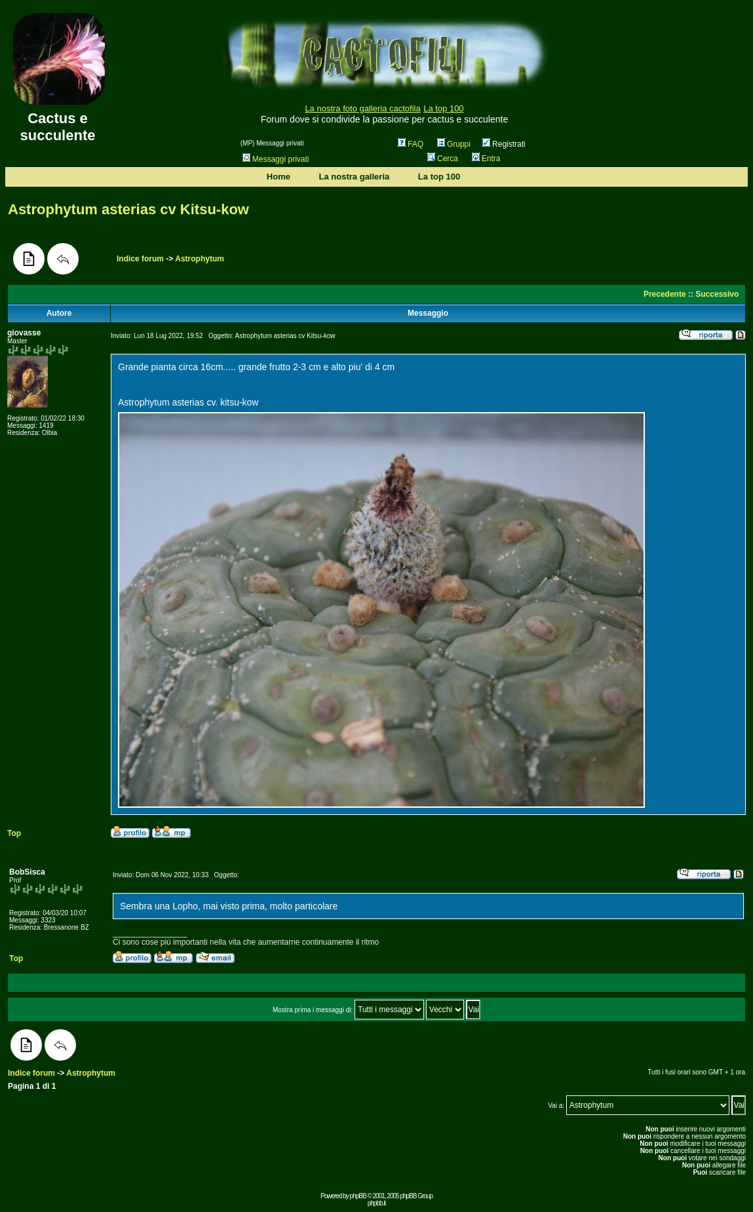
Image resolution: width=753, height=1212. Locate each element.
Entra (486, 158)
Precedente (665, 294)
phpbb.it (377, 1203)
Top (14, 833)
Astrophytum (199, 258)
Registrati (504, 144)
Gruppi (454, 144)
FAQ (410, 144)
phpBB (358, 1196)
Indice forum (140, 258)
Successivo (717, 294)
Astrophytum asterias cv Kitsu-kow (128, 209)
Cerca (442, 158)
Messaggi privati (275, 159)
